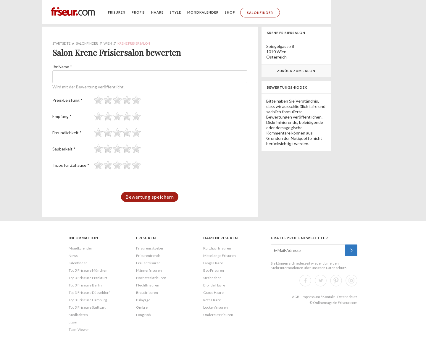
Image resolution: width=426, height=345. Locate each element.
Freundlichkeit (67, 132)
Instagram (351, 280)
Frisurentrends (148, 255)
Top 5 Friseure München (88, 270)
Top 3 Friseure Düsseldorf (89, 292)
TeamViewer (79, 329)
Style (175, 12)
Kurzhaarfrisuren (217, 248)
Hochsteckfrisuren (151, 278)
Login (73, 322)
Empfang (62, 116)
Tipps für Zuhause (70, 165)
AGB (295, 296)
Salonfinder (260, 12)
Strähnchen (212, 278)
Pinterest (336, 280)
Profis (138, 12)
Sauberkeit (63, 148)
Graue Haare (213, 292)
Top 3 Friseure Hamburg (88, 300)
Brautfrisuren (147, 292)
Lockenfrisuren (215, 307)
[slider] (117, 100)
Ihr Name (62, 66)
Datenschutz (336, 267)
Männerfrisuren (149, 270)
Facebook (305, 280)
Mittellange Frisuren (219, 255)
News (73, 255)
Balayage (143, 300)
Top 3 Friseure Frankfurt (88, 278)
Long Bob (143, 314)
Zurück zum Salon (296, 71)
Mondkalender (203, 12)
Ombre (142, 307)
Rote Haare (212, 300)
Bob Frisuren (213, 270)
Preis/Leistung (67, 100)
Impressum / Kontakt (318, 296)
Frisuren (116, 12)
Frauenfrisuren (148, 263)
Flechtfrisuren (147, 285)
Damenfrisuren (220, 238)
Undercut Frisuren (218, 314)
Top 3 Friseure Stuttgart (87, 307)
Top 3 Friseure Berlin (85, 285)
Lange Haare (213, 263)
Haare (157, 12)
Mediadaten (78, 314)
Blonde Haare (214, 285)
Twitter (321, 280)
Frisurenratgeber (150, 248)
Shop (230, 12)
